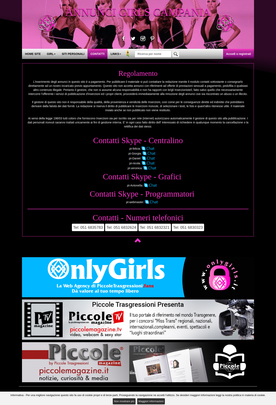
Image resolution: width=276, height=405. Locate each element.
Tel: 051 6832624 (121, 227)
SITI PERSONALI (73, 54)
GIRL (51, 54)
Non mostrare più (124, 401)
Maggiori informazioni (151, 401)
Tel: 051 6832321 (155, 227)
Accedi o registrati (238, 54)
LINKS (116, 54)
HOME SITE (33, 54)
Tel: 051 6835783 (88, 227)
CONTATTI (98, 54)
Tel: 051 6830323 (188, 227)
